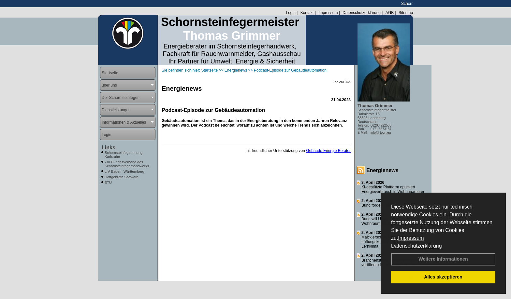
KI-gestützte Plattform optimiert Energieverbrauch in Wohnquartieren (393, 189)
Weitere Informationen (443, 259)
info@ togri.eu (381, 132)
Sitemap (406, 12)
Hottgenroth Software (122, 177)
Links (108, 147)
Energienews (382, 170)
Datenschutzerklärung (416, 246)
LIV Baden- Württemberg (124, 171)
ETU (108, 182)
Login (290, 12)
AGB (390, 12)
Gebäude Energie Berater (328, 150)
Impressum (411, 238)
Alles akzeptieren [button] (443, 276)
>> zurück (342, 81)
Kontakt (307, 12)
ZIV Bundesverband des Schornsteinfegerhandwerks (127, 164)
